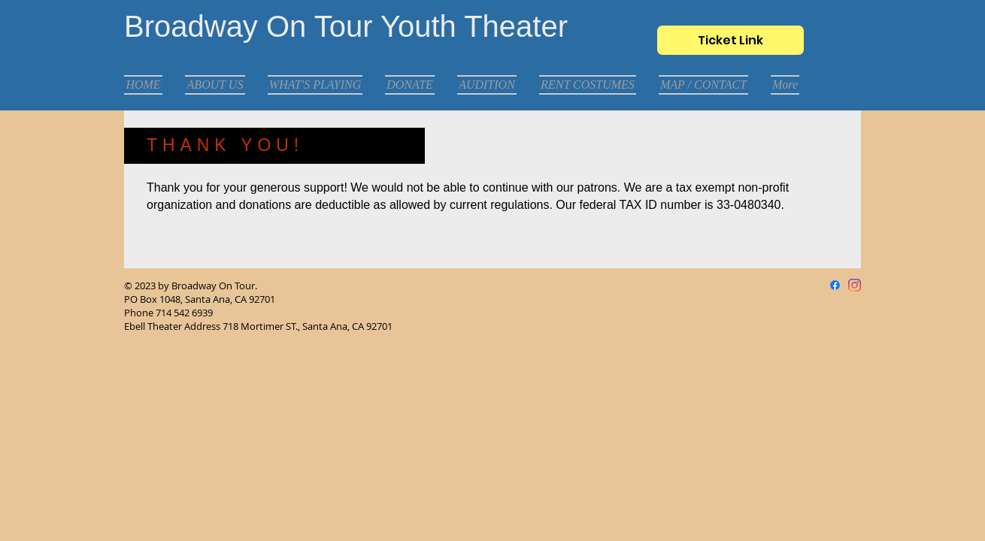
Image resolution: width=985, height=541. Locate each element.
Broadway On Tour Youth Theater (346, 26)
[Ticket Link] (730, 40)
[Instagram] (854, 285)
